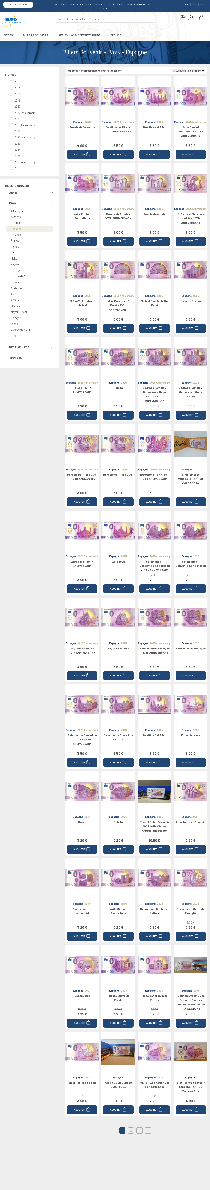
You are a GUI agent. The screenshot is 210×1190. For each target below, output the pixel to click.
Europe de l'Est (20, 276)
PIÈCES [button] (8, 35)
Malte (14, 258)
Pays (12, 202)
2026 (17, 168)
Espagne (16, 228)
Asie (13, 294)
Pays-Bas (16, 264)
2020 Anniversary (24, 112)
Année (13, 192)
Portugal (16, 270)
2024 (17, 149)
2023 (17, 143)
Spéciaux (15, 357)
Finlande (16, 234)
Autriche (16, 216)
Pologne (16, 318)
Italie (13, 252)
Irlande (15, 246)
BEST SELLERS (19, 347)
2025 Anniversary (24, 162)
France (15, 240)
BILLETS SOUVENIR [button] (35, 35)
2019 (17, 100)
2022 (17, 131)
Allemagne (17, 211)
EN (194, 4)
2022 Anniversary (24, 137)
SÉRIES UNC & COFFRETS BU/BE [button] (79, 35)
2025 (17, 155)
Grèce (14, 335)
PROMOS (115, 35)
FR (187, 4)
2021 (17, 119)
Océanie (16, 306)
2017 (17, 88)
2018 (17, 94)
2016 (17, 82)
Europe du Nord (20, 329)
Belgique (16, 222)
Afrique (15, 300)
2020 (17, 106)
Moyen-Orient (19, 312)
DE (202, 4)
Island (14, 323)
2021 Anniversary (24, 125)
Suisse (15, 282)
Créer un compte (18, 4)
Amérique (16, 288)
